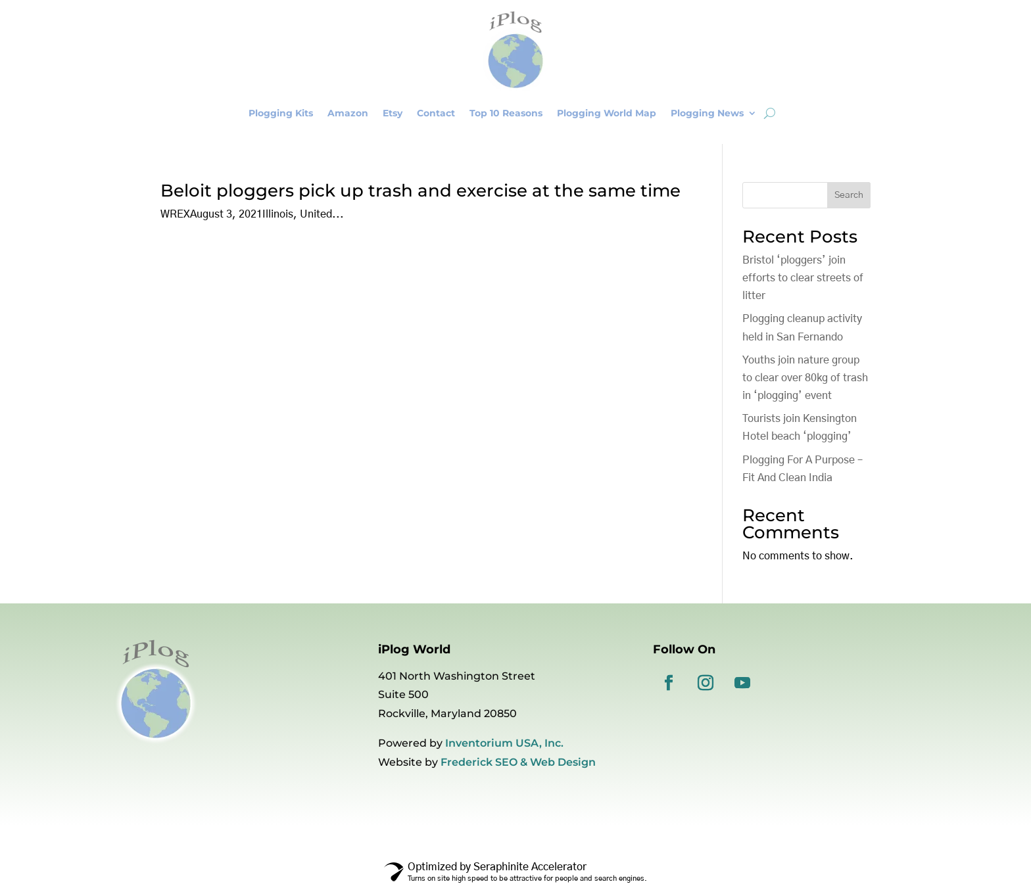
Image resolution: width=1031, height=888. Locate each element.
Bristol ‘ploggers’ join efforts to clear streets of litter (802, 278)
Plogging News (707, 113)
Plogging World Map (606, 113)
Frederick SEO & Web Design (518, 762)
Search (848, 195)
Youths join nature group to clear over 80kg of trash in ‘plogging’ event (805, 378)
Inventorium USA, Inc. (504, 743)
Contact (436, 113)
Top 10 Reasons (505, 113)
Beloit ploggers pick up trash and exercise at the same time (420, 190)
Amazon (347, 113)
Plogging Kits (281, 113)
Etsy (392, 113)
